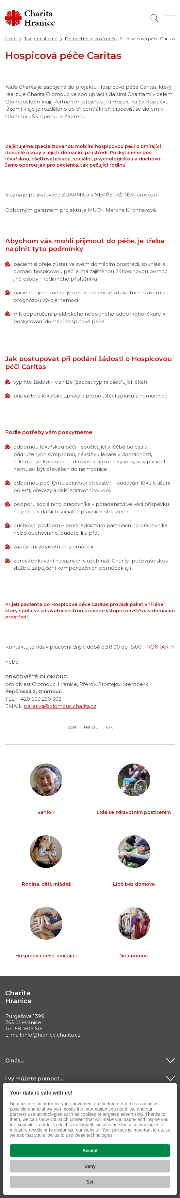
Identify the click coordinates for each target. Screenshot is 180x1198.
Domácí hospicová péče (91, 38)
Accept (90, 1150)
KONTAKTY (160, 647)
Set (90, 1182)
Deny (89, 1166)
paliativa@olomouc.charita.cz (60, 706)
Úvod (11, 38)
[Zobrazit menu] (170, 18)
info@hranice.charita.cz (51, 1035)
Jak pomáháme (40, 38)
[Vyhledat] (154, 18)
